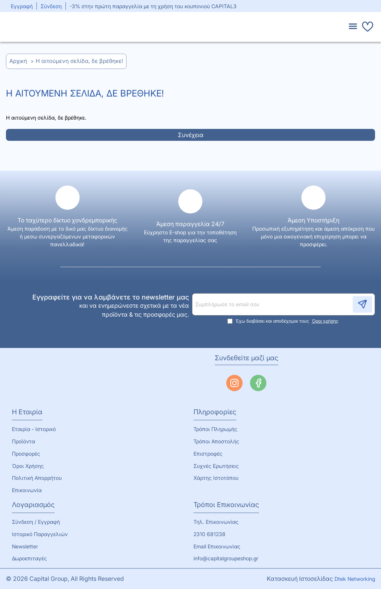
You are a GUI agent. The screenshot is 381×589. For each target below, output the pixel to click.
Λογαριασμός (33, 505)
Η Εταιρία (27, 412)
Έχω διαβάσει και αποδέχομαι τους (283, 321)
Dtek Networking (354, 579)
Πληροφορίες (214, 412)
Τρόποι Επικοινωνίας (226, 505)
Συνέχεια (191, 135)
